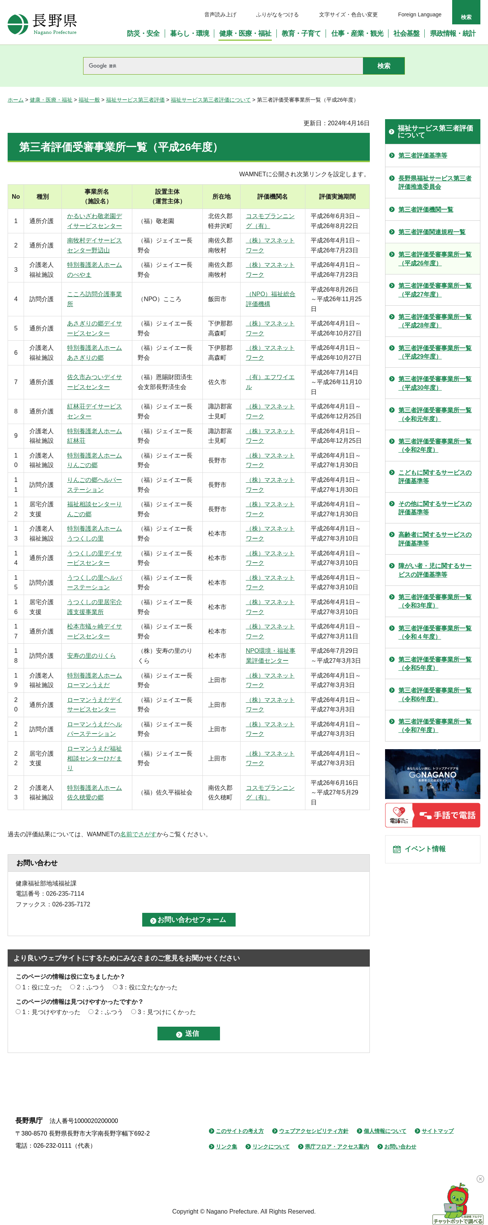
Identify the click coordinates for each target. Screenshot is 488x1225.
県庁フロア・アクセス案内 (337, 1147)
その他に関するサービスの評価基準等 (435, 508)
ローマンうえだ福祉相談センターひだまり (94, 758)
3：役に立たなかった (148, 987)
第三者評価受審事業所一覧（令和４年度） (435, 632)
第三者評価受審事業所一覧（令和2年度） (435, 445)
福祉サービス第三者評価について (211, 100)
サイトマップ (438, 1131)
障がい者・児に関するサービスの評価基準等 (435, 570)
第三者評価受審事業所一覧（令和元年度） (435, 414)
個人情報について (385, 1131)
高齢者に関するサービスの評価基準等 (435, 538)
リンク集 (226, 1147)
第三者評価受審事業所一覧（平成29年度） (435, 352)
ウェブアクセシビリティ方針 (313, 1131)
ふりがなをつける (277, 14)
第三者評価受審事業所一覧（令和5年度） (435, 663)
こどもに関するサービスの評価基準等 (435, 476)
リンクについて (271, 1147)
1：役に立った (42, 987)
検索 (466, 17)
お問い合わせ (400, 1147)
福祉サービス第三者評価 (135, 100)
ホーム (16, 100)
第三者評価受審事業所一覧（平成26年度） (435, 258)
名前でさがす (138, 834)
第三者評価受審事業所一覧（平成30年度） (435, 383)
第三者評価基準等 (422, 155)
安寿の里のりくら (91, 655)
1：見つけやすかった (51, 1012)
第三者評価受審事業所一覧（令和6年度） (435, 694)
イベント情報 (427, 851)
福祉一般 (89, 100)
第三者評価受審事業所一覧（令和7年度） (435, 725)
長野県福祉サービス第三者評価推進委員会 (435, 182)
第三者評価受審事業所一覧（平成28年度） (435, 321)
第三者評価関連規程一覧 (432, 232)
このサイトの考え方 (240, 1131)
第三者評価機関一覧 (425, 209)
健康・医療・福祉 (51, 100)
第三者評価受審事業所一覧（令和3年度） (435, 601)
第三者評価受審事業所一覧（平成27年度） (435, 289)
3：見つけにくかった (167, 1012)
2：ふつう (91, 987)
